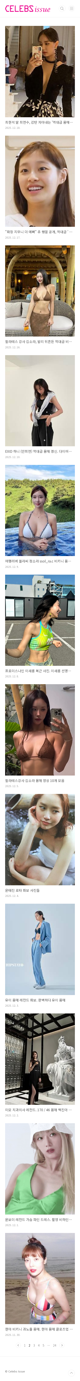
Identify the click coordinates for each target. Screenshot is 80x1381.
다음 (61, 1345)
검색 (62, 8)
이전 (18, 1345)
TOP (71, 1373)
